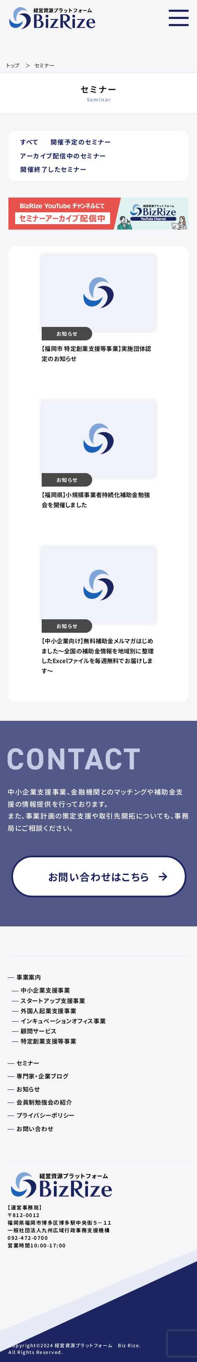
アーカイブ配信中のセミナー (63, 155)
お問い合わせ (34, 1128)
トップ (13, 65)
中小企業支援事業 (45, 990)
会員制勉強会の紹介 (44, 1102)
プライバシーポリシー (45, 1115)
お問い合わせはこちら (99, 876)
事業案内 (28, 977)
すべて (29, 141)
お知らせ (28, 1089)
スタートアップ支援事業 (53, 1000)
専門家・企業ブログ (42, 1076)
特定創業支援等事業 (48, 1041)
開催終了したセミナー (53, 169)
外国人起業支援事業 (48, 1010)
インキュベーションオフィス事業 (63, 1021)
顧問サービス (38, 1031)
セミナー (28, 1063)
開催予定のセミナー (81, 141)
